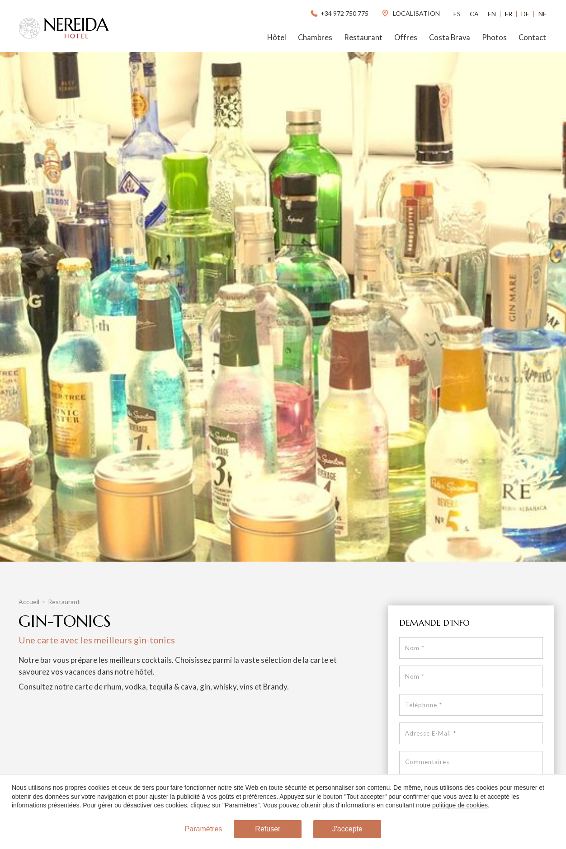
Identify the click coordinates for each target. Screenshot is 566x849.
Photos (494, 37)
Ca (474, 14)
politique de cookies (460, 805)
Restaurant (363, 37)
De (525, 14)
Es (457, 14)
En (492, 14)
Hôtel (276, 37)
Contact (532, 37)
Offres (405, 37)
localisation (410, 13)
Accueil (29, 601)
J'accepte (347, 829)
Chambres (315, 37)
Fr (508, 14)
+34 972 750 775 (338, 13)
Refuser (267, 829)
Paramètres (203, 829)
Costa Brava (449, 37)
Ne (542, 14)
